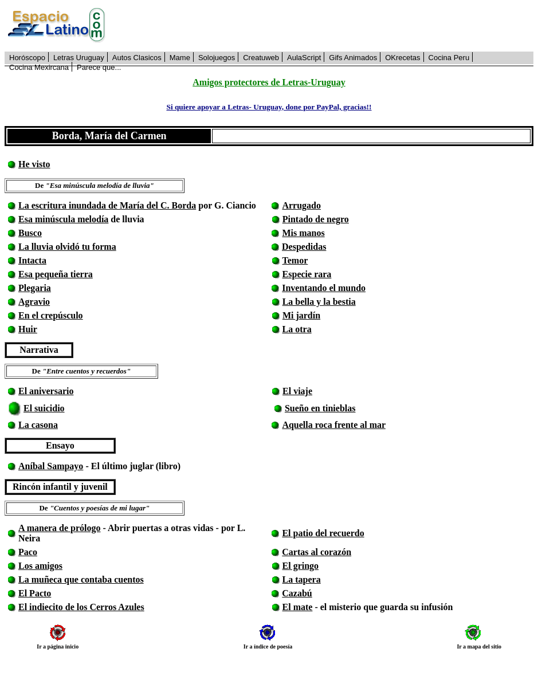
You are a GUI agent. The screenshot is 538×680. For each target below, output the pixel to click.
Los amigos (40, 566)
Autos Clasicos (137, 57)
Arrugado (301, 205)
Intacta (32, 260)
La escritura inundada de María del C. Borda (107, 205)
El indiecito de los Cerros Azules (81, 607)
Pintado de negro (315, 219)
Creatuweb (261, 57)
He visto (34, 164)
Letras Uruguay (78, 57)
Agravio (34, 301)
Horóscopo (27, 57)
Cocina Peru (449, 57)
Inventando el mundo (324, 288)
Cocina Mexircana (39, 67)
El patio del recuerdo (323, 533)
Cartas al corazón (316, 552)
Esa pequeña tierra (55, 274)
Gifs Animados (353, 57)
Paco (27, 552)
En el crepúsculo (50, 315)
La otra (297, 329)
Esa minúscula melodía (63, 219)
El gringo (300, 566)
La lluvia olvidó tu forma (67, 246)
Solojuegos (216, 57)
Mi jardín (301, 315)
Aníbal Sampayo (50, 466)
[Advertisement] (326, 26)
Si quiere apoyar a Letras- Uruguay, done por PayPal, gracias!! (268, 107)
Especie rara (307, 274)
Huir (27, 329)
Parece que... (99, 67)
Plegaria (34, 288)
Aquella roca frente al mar (333, 425)
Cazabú (297, 593)
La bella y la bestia (319, 301)
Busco (30, 233)
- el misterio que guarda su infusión (382, 607)
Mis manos (303, 233)
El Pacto (34, 593)
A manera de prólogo (59, 528)
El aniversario (45, 391)
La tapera (301, 579)
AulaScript (304, 57)
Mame (180, 57)
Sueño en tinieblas (320, 408)
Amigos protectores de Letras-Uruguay (269, 82)
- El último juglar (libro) (131, 466)
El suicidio (44, 408)
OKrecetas (402, 57)
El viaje (297, 391)
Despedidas (304, 246)
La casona (38, 425)
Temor (295, 260)
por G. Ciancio (226, 205)
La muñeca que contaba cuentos (81, 579)
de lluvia (126, 219)
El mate (297, 607)
